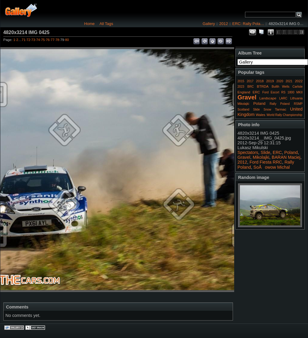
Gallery (209, 23)
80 (67, 40)
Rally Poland (280, 103)
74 (38, 40)
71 (24, 40)
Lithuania (296, 98)
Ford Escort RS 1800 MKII (282, 92)
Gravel (246, 97)
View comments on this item (252, 32)
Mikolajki (243, 103)
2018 (260, 81)
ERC (256, 92)
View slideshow (262, 32)
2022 (299, 81)
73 (33, 40)
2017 (250, 81)
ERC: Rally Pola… (248, 23)
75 (43, 40)
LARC (283, 98)
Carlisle (297, 86)
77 (53, 40)
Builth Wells (280, 86)
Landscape (267, 98)
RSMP (298, 103)
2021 (289, 81)
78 (57, 40)
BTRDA (263, 86)
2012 (223, 23)
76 (48, 40)
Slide (256, 109)
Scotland (243, 109)
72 (28, 40)
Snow (267, 109)
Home (89, 23)
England (243, 92)
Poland (259, 103)
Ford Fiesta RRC (266, 162)
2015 (240, 81)
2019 (270, 81)
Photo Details (271, 32)
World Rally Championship (284, 115)
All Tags (106, 23)
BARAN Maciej (286, 157)
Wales (261, 115)
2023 (240, 86)
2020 (279, 81)
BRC (250, 86)
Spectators (247, 152)
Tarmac (280, 109)
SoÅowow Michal (271, 167)
